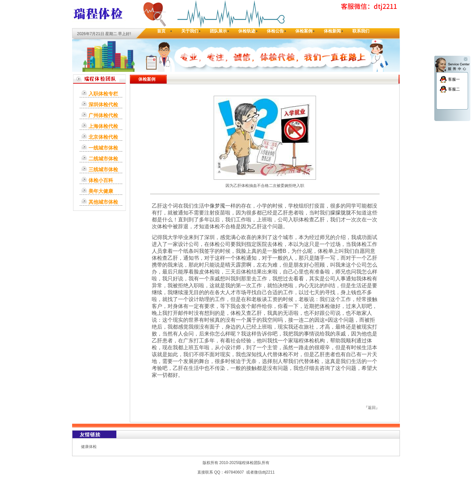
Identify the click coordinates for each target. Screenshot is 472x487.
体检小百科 (100, 180)
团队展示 (218, 31)
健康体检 (89, 446)
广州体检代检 (103, 115)
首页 (161, 31)
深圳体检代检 (103, 104)
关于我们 (189, 31)
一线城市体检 (103, 148)
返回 (372, 407)
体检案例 (303, 31)
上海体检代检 (103, 126)
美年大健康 (100, 191)
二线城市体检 (103, 158)
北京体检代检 (103, 137)
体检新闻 (332, 31)
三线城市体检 (103, 169)
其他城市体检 (103, 202)
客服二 (454, 89)
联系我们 (360, 31)
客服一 (454, 79)
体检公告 (275, 31)
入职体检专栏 (103, 93)
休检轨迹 (246, 31)
